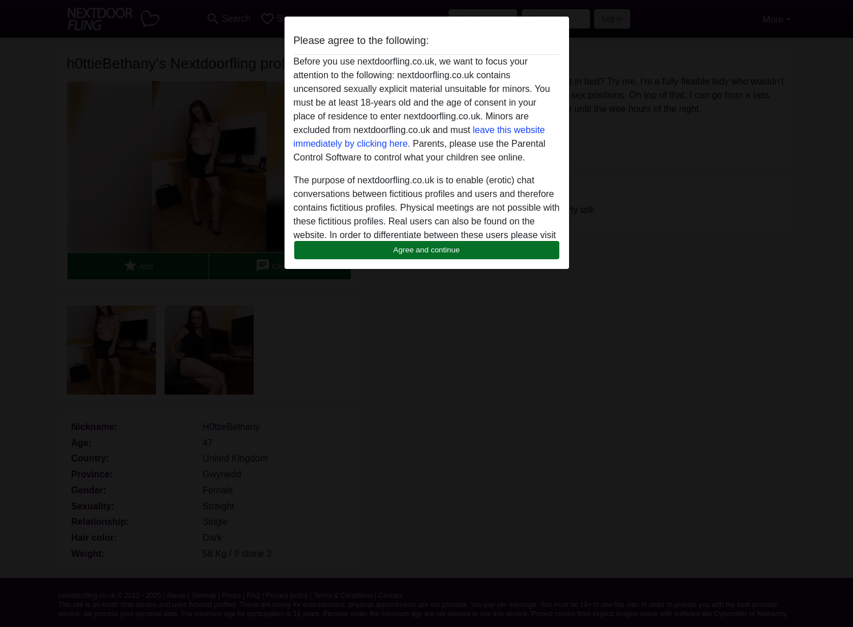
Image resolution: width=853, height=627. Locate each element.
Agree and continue (426, 250)
